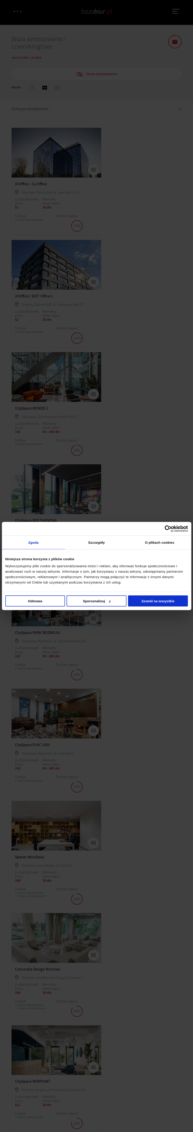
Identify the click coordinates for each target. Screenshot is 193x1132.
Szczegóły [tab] (96, 542)
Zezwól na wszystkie (157, 601)
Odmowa (35, 601)
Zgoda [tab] (33, 542)
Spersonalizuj (96, 601)
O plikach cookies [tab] (159, 542)
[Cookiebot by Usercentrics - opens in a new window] (168, 528)
